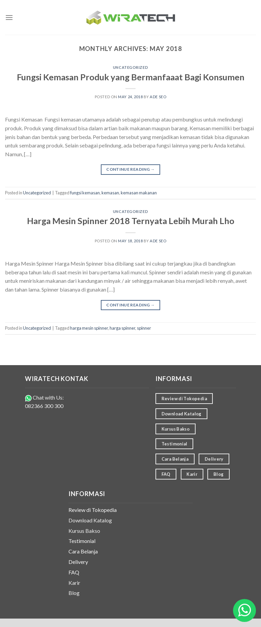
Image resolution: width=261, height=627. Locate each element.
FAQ (73, 572)
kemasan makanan (139, 192)
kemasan (110, 192)
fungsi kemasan (85, 192)
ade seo (158, 96)
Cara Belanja (83, 551)
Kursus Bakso (84, 530)
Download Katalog (90, 520)
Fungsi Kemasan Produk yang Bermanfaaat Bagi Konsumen (130, 77)
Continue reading (130, 169)
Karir (74, 582)
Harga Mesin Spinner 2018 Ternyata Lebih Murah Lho (130, 221)
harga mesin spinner (89, 328)
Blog (74, 593)
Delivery (78, 561)
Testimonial (81, 541)
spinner (144, 328)
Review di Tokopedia (92, 510)
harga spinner (122, 328)
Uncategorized (130, 67)
